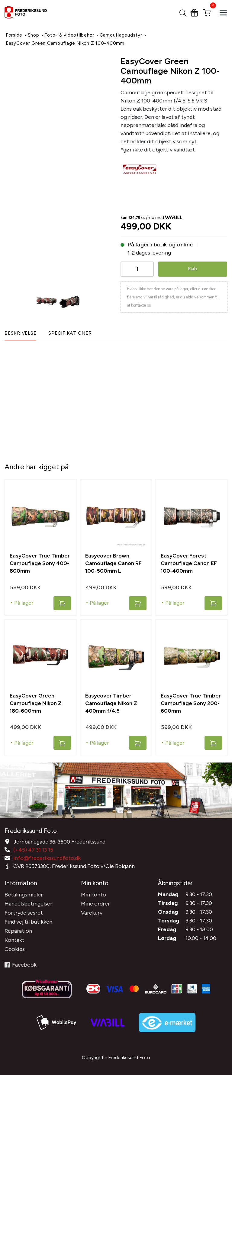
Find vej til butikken (28, 922)
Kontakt (14, 940)
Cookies (15, 949)
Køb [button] (192, 269)
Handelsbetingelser (28, 903)
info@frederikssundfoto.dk (47, 858)
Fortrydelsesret (24, 912)
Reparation (18, 931)
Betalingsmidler (24, 894)
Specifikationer (70, 333)
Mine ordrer (95, 903)
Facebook (21, 964)
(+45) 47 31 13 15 (33, 850)
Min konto (93, 894)
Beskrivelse (20, 333)
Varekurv (91, 912)
